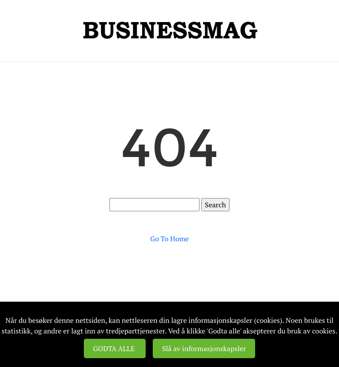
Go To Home (169, 238)
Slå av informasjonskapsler (204, 348)
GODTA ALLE (114, 348)
